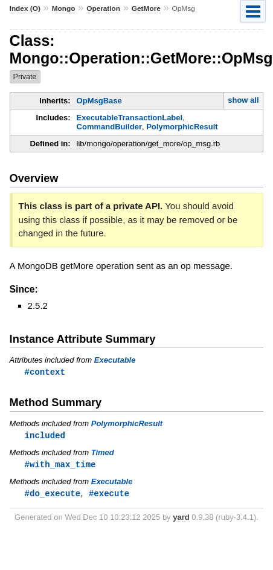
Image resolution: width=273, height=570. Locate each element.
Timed (102, 453)
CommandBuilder (109, 126)
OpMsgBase (99, 100)
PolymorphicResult (181, 126)
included (45, 436)
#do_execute (53, 495)
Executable (115, 359)
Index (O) (25, 8)
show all (243, 100)
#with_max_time (60, 465)
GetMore (146, 8)
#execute (109, 495)
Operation (103, 8)
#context (45, 372)
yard (181, 519)
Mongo (63, 8)
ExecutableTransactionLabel (130, 117)
